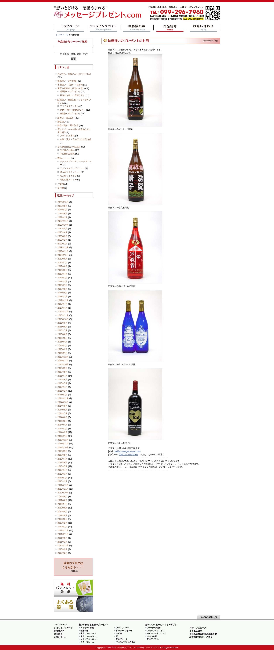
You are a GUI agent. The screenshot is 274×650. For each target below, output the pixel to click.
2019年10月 (63, 255)
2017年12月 (63, 300)
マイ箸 (119, 633)
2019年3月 (62, 277)
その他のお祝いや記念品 (69, 147)
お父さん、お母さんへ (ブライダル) (74, 74)
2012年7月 (62, 504)
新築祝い (61, 122)
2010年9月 (62, 549)
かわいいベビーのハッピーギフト (161, 624)
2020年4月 (62, 232)
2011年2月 (62, 542)
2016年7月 (62, 330)
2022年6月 (62, 213)
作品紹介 (170, 28)
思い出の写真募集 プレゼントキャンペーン (73, 587)
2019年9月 (62, 259)
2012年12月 (63, 485)
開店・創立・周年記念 (67, 125)
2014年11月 (63, 398)
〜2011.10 (73, 567)
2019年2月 (62, 281)
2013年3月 (62, 474)
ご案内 (60, 184)
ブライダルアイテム (69, 106)
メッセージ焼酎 (87, 628)
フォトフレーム (122, 628)
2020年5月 (62, 228)
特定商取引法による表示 (200, 637)
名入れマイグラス (88, 636)
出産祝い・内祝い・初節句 (70, 85)
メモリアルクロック (89, 639)
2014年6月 (62, 417)
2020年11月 (63, 221)
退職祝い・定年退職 (66, 81)
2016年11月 (63, 315)
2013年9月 (62, 451)
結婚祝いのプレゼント (70, 113)
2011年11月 (63, 534)
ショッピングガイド (103, 28)
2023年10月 (63, 202)
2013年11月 (63, 443)
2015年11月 (63, 360)
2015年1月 (62, 394)
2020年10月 (63, 225)
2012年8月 (62, 500)
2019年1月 (62, 285)
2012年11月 (63, 489)
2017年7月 (62, 304)
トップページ (70, 28)
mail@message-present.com (184, 13)
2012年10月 (63, 493)
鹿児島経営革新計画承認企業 (203, 634)
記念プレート (122, 639)
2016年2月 (62, 349)
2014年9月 (62, 406)
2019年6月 (62, 266)
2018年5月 (62, 292)
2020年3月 (62, 236)
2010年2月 (62, 553)
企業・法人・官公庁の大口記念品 (75, 139)
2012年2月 (62, 523)
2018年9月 (62, 289)
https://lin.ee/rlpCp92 (128, 454)
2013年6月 (62, 462)
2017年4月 (62, 308)
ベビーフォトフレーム (156, 633)
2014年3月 (62, 428)
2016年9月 (62, 323)
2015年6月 (62, 379)
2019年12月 (63, 247)
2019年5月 (62, 270)
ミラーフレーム (87, 642)
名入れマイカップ (68, 176)
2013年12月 (63, 440)
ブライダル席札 (67, 135)
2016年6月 (62, 334)
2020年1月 (62, 244)
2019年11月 (63, 251)
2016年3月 (62, 345)
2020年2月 (62, 240)
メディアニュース (197, 628)
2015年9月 (62, 368)
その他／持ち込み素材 (125, 642)
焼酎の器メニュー (68, 179)
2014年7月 (62, 413)
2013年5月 (62, 466)
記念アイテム (153, 639)
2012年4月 (62, 515)
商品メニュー (63, 158)
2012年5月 (62, 511)
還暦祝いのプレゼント (70, 91)
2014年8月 (62, 410)
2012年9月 (62, 496)
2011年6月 (62, 538)
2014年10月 (63, 402)
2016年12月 (63, 311)
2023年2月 (62, 209)
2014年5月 (62, 421)
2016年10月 (63, 319)
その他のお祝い (67, 150)
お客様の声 (136, 28)
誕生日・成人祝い (65, 118)
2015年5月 (62, 383)
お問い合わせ (203, 28)
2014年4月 (62, 425)
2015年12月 (63, 357)
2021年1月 (62, 217)
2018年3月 (62, 296)
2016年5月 (62, 338)
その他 (60, 188)
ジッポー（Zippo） (124, 631)
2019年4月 (62, 274)
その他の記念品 (67, 154)
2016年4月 (62, 342)
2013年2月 (62, 477)
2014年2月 (62, 432)
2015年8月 (62, 372)
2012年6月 (62, 508)
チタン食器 (152, 636)
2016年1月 (62, 353)
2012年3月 (62, 519)
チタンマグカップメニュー (72, 168)
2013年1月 (62, 481)
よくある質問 (73, 604)
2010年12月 (63, 545)
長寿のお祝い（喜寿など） (72, 95)
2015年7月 (62, 376)
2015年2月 (62, 391)
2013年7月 (62, 459)
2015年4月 (62, 387)
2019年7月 (62, 262)
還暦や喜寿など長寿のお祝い (71, 88)
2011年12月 (63, 530)
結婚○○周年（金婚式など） (73, 110)
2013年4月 (62, 470)
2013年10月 (63, 447)
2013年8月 (62, 455)
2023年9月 (62, 206)
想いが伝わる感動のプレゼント (93, 624)
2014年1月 (62, 436)
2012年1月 (62, 526)
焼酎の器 (84, 631)
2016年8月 (62, 327)
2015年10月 (63, 364)
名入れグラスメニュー (70, 172)
